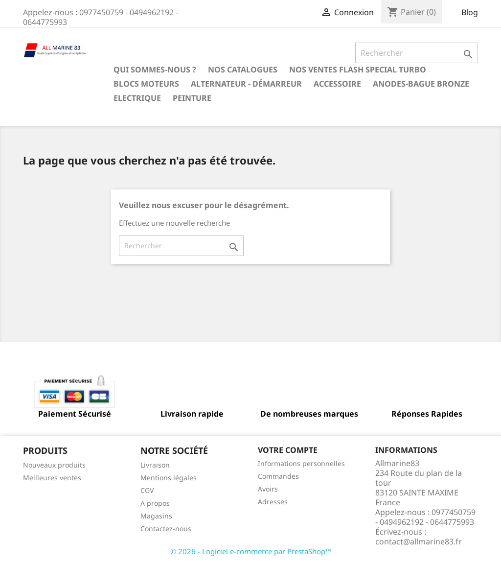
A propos (155, 503)
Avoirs (268, 489)
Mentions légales (168, 477)
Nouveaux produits (54, 465)
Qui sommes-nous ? (155, 69)
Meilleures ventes (52, 477)
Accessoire (337, 83)
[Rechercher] (416, 53)
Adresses (273, 501)
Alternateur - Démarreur (246, 83)
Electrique (137, 98)
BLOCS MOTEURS (146, 83)
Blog (469, 12)
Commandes (278, 476)
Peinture (192, 98)
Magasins (156, 515)
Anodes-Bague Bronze (421, 83)
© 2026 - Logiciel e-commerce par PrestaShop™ (250, 551)
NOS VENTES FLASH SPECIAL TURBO (357, 69)
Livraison (155, 465)
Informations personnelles (301, 463)
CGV (147, 490)
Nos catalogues (242, 69)
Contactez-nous (165, 528)
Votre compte (288, 450)
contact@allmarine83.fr (418, 541)
